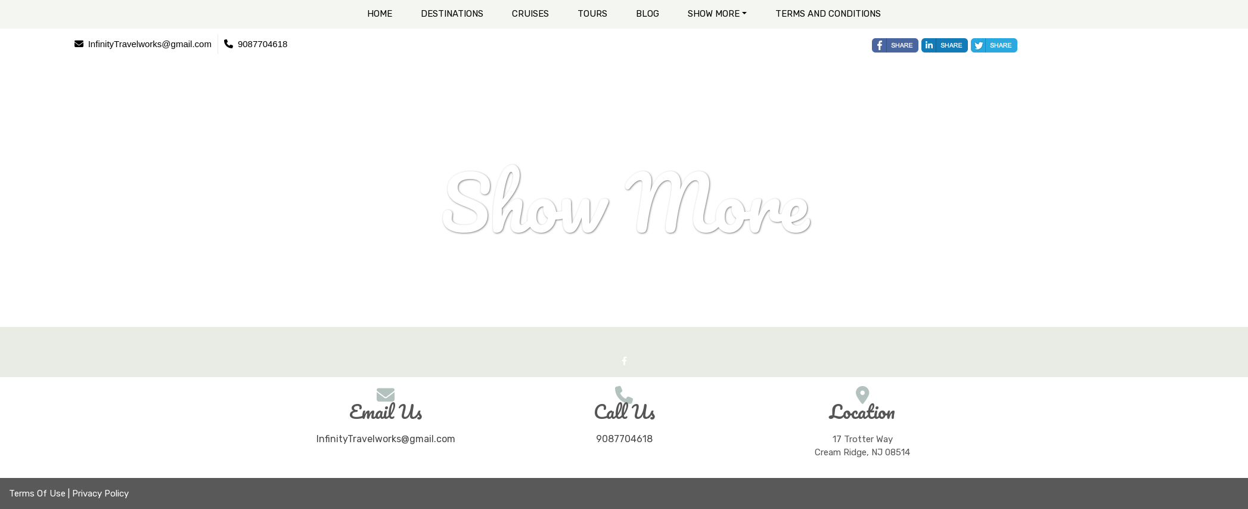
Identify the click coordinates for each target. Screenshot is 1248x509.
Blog (647, 13)
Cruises (530, 13)
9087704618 (624, 439)
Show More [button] (714, 13)
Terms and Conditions (828, 13)
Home (379, 13)
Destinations (452, 13)
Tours (592, 13)
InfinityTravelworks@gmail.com (385, 439)
